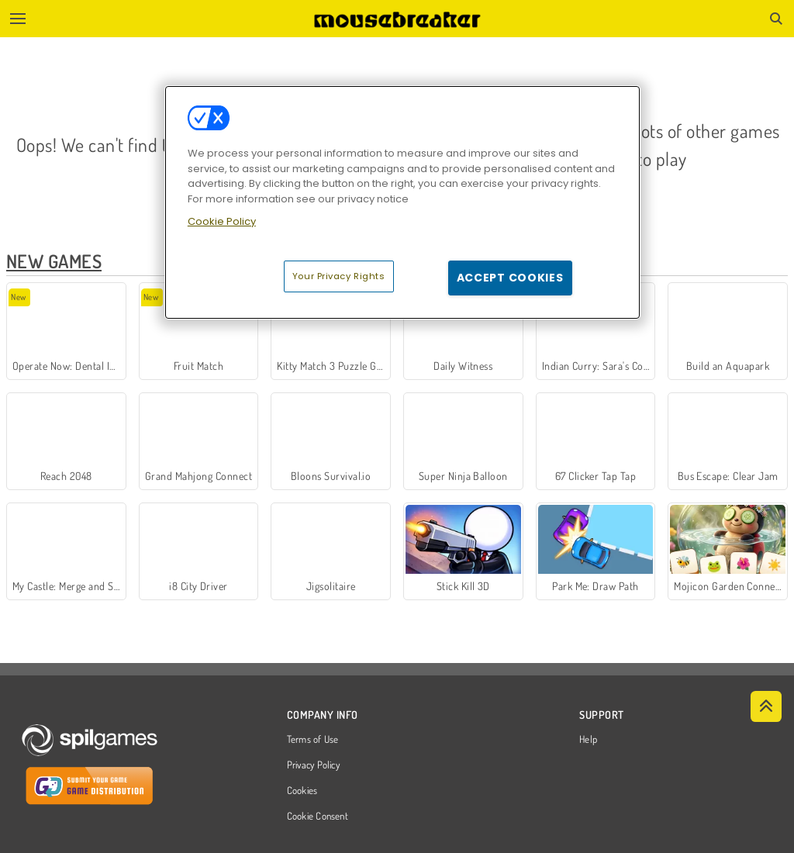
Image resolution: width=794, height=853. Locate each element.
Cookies (302, 791)
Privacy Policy (313, 765)
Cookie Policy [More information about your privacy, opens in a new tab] (222, 221)
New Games (54, 261)
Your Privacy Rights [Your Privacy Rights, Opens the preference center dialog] (338, 276)
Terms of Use (313, 739)
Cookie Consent (317, 816)
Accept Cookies (510, 277)
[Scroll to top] (766, 706)
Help (588, 739)
